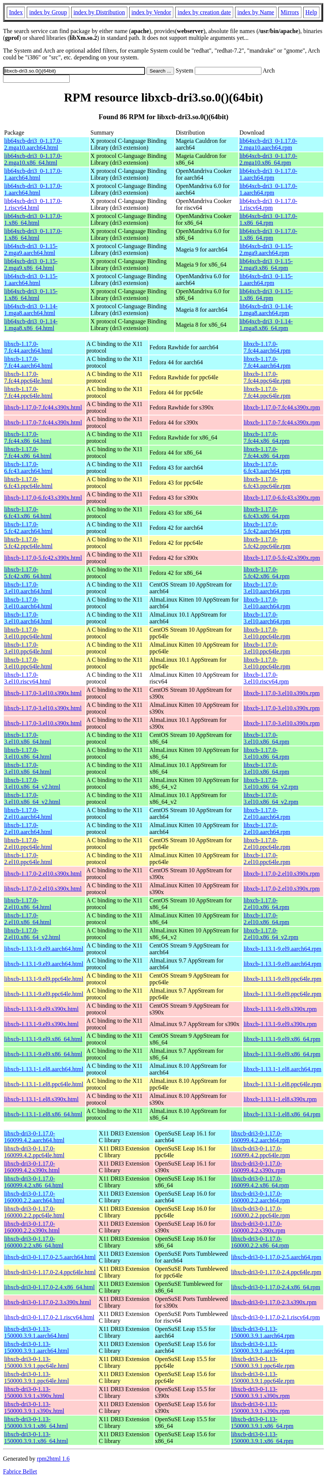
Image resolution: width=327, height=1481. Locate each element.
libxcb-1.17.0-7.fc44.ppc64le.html (28, 377)
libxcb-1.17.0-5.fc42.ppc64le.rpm (266, 542)
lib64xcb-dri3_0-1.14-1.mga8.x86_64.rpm (266, 324)
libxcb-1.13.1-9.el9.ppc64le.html (43, 979)
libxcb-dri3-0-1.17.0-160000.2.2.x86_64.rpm (260, 1242)
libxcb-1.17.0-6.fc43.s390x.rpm (281, 497)
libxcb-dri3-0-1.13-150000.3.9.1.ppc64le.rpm (262, 1362)
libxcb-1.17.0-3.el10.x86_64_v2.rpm (270, 783)
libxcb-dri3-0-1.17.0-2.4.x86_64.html (49, 1287)
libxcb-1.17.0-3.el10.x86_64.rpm (266, 738)
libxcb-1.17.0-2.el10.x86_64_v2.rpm (270, 933)
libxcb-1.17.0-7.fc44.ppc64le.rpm (266, 377)
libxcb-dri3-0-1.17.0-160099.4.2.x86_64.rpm (260, 1181)
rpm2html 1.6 (53, 1458)
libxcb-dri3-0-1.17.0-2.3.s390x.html (47, 1302)
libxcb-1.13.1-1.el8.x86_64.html (43, 1114)
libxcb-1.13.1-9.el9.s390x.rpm (279, 1009)
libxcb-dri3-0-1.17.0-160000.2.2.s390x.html (32, 1227)
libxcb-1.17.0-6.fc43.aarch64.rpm (266, 467)
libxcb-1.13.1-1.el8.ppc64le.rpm (282, 1084)
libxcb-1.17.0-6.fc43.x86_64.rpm (266, 512)
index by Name (255, 12)
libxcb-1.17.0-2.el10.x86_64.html (27, 903)
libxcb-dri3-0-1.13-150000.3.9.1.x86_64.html (36, 1422)
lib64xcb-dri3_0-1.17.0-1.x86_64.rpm (268, 219)
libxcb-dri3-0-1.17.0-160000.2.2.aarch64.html (34, 1197)
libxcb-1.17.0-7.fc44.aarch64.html (28, 347)
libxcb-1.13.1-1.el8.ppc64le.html (43, 1084)
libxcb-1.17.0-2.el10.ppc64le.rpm (266, 843)
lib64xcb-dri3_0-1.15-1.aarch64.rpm (266, 279)
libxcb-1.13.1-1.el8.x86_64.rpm (281, 1114)
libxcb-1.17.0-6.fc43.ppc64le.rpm (266, 482)
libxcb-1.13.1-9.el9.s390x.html (41, 1009)
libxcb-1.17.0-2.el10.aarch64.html (28, 813)
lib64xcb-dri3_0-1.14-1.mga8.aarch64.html (31, 309)
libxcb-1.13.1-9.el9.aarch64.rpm (282, 949)
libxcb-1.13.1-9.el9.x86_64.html (43, 1039)
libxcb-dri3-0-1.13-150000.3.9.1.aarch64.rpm (262, 1332)
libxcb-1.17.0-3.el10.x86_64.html (27, 738)
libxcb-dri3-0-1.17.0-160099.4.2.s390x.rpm (258, 1166)
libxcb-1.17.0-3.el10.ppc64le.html (28, 633)
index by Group (48, 12)
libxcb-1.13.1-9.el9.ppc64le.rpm (282, 979)
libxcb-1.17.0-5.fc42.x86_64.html (28, 572)
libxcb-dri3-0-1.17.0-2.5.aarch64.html (50, 1257)
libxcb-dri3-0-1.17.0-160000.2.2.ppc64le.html (34, 1212)
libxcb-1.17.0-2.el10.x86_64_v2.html (32, 933)
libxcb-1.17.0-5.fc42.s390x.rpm (281, 558)
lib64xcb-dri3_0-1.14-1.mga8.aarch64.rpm (266, 309)
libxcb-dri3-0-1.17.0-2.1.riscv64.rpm (275, 1317)
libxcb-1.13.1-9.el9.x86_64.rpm (281, 1039)
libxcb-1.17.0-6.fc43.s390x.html (43, 497)
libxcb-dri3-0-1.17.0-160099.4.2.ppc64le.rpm (260, 1151)
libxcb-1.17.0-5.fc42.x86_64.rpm (266, 572)
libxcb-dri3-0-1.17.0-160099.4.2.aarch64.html (34, 1136)
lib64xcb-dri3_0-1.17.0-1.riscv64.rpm (268, 204)
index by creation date (204, 12)
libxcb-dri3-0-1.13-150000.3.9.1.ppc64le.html (36, 1362)
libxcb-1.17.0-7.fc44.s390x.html (43, 407)
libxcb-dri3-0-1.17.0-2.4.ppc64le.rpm (276, 1272)
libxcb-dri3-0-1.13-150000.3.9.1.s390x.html (34, 1392)
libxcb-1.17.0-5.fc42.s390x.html (43, 558)
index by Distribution (99, 12)
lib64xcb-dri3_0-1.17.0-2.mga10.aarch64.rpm (268, 144)
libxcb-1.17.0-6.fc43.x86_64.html (28, 512)
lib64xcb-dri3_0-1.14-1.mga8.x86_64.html (31, 324)
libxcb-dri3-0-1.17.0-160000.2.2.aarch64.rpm (260, 1197)
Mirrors (290, 12)
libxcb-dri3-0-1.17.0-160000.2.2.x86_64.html (33, 1242)
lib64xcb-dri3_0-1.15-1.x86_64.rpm (266, 294)
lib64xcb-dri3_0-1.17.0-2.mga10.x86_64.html (33, 159)
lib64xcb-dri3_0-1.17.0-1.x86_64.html (33, 219)
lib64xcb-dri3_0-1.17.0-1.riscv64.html (33, 204)
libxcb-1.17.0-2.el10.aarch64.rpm (266, 813)
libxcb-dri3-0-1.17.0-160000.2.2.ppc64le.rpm (260, 1212)
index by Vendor (151, 12)
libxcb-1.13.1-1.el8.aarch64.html (43, 1069)
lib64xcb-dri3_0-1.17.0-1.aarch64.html (33, 174)
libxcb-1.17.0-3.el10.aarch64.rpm (266, 587)
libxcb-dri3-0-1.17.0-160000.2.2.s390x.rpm (258, 1227)
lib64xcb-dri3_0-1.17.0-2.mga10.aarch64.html (33, 144)
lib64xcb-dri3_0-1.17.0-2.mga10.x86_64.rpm (268, 159)
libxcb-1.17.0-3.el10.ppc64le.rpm (266, 633)
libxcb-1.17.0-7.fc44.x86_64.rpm (266, 437)
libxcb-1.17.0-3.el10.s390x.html (43, 693)
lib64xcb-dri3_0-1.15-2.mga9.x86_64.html (31, 264)
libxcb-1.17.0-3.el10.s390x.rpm (281, 693)
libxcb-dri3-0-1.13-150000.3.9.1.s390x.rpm (260, 1392)
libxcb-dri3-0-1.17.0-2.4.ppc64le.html (50, 1272)
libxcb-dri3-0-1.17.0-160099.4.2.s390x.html (32, 1166)
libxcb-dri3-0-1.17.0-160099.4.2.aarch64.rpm (260, 1136)
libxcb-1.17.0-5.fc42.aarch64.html (28, 527)
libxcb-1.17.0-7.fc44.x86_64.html (28, 437)
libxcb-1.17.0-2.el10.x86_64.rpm (266, 903)
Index (16, 12)
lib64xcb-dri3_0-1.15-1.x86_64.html (31, 294)
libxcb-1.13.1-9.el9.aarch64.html (43, 949)
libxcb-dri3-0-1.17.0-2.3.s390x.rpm (273, 1302)
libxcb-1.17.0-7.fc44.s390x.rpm (281, 407)
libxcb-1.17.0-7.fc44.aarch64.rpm (266, 347)
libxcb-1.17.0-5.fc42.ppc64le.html (28, 542)
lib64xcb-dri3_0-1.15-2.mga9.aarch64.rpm (266, 249)
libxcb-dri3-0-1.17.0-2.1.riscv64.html (49, 1317)
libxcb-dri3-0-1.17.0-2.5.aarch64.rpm (276, 1257)
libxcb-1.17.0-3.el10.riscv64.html (27, 678)
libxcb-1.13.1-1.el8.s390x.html (41, 1099)
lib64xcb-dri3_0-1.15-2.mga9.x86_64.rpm (266, 264)
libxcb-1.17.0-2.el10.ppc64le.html (28, 843)
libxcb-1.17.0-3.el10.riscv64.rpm (266, 678)
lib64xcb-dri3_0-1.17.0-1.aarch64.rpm (268, 174)
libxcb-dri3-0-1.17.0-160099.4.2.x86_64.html (33, 1181)
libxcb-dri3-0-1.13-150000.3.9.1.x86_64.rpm (262, 1422)
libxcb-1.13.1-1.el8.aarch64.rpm (282, 1069)
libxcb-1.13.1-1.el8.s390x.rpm (279, 1099)
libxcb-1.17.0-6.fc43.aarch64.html (28, 467)
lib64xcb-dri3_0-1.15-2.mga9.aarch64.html (31, 249)
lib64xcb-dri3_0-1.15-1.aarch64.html (31, 279)
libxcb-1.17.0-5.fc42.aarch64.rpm (266, 527)
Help (311, 12)
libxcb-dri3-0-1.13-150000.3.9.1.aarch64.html (36, 1332)
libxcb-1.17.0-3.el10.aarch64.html (28, 587)
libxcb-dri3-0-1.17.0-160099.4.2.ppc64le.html (34, 1151)
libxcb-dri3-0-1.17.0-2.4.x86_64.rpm (275, 1287)
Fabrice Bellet (20, 1471)
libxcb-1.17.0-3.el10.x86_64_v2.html (32, 783)
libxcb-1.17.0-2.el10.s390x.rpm (281, 873)
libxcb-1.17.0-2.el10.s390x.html (43, 873)
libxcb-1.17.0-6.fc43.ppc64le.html (28, 482)
